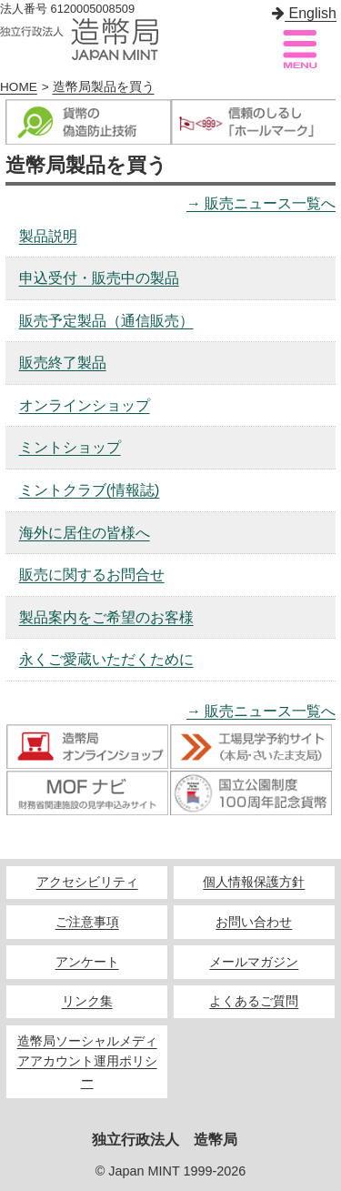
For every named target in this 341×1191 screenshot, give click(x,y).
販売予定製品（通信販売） (106, 320)
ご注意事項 (87, 922)
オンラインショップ (84, 405)
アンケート (87, 962)
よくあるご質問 (253, 1001)
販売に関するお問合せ (92, 574)
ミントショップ (70, 447)
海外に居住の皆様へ (84, 532)
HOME (18, 87)
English (304, 13)
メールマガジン (253, 962)
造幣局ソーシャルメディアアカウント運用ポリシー (87, 1061)
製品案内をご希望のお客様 (106, 617)
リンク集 (87, 1001)
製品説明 (48, 236)
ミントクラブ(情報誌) (89, 490)
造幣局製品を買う (104, 87)
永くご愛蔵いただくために (106, 659)
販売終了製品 (62, 362)
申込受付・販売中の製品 (99, 278)
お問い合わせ (254, 922)
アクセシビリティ (87, 882)
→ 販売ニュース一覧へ (261, 203)
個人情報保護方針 (254, 882)
